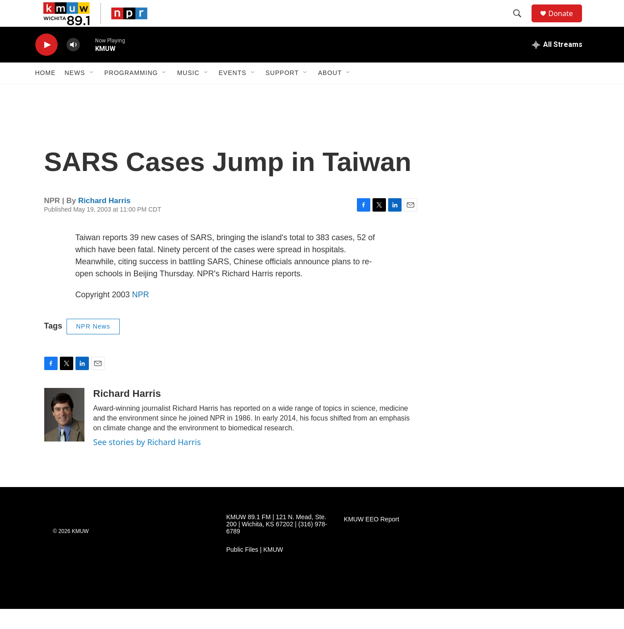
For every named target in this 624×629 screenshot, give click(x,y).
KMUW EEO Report (371, 539)
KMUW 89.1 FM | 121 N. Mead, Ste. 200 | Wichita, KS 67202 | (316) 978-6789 (276, 544)
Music (188, 92)
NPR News (93, 346)
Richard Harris (104, 221)
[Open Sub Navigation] (92, 92)
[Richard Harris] (64, 435)
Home (45, 92)
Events (233, 92)
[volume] (73, 65)
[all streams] (557, 65)
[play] (46, 65)
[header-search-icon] (521, 24)
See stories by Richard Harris (147, 462)
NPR (140, 314)
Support (282, 92)
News (75, 92)
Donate (566, 23)
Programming (131, 92)
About (330, 92)
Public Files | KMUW (254, 570)
